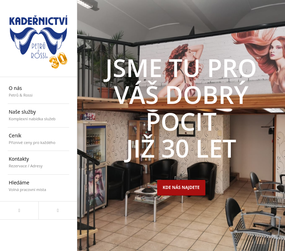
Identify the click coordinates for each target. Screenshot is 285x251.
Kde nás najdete (181, 187)
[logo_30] (38, 38)
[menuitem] (38, 92)
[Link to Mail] (57, 210)
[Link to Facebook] (19, 210)
